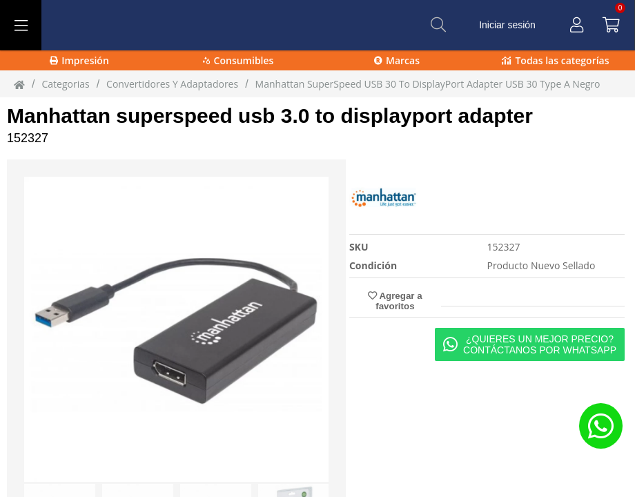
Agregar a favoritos (395, 301)
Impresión (79, 60)
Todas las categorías (555, 60)
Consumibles (238, 60)
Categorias (65, 83)
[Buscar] (438, 25)
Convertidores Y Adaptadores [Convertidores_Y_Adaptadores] (172, 83)
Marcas (397, 60)
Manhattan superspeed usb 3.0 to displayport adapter (270, 115)
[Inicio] (19, 84)
